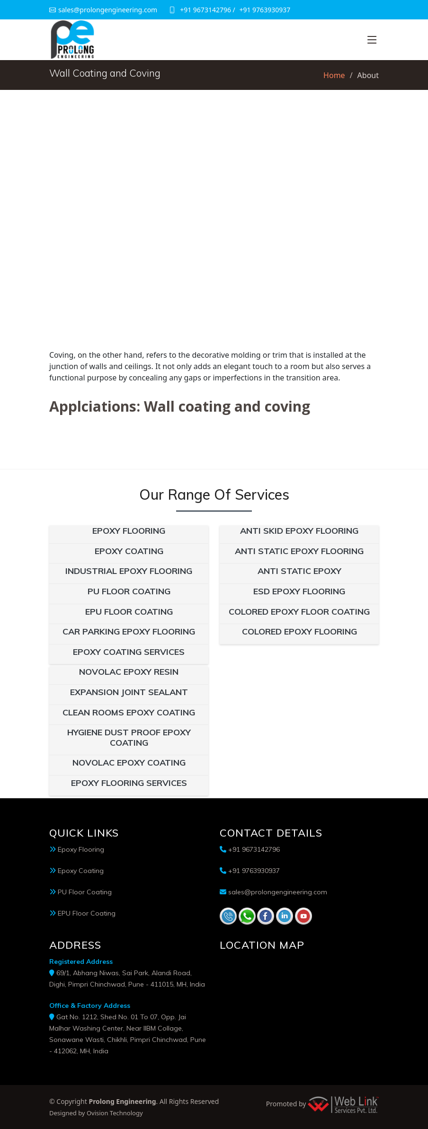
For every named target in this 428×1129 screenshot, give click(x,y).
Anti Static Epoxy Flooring (299, 551)
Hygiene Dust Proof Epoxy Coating (129, 737)
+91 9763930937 (264, 9)
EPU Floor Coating (129, 611)
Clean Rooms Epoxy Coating (128, 712)
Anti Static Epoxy (299, 570)
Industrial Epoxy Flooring (128, 570)
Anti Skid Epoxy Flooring (299, 530)
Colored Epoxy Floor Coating (299, 611)
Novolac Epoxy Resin (128, 671)
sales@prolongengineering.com (277, 892)
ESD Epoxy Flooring (299, 591)
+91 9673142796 (205, 9)
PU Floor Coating (129, 591)
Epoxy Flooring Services (129, 782)
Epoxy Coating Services (129, 651)
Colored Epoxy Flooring (299, 631)
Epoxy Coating (129, 551)
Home (334, 75)
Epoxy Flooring (128, 530)
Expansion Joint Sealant (129, 692)
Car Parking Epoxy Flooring (128, 631)
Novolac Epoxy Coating (129, 762)
